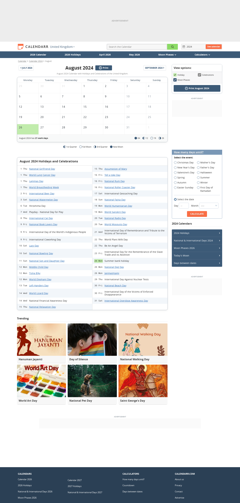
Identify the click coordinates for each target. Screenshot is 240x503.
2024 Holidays (181, 233)
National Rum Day (114, 181)
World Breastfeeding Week (44, 187)
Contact (179, 491)
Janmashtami (111, 273)
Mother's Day (207, 162)
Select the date (185, 199)
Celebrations (206, 75)
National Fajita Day (115, 199)
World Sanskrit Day (115, 212)
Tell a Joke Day (112, 175)
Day (182, 205)
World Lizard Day (38, 293)
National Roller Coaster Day (119, 187)
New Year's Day (185, 167)
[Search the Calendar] (172, 47)
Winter (203, 182)
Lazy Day (34, 245)
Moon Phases (181, 80)
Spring (180, 177)
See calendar (213, 46)
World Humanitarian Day (118, 205)
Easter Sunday (185, 187)
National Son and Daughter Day (46, 260)
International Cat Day (41, 218)
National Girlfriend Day (42, 168)
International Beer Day (41, 193)
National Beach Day (115, 285)
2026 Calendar (38, 54)
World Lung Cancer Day (42, 175)
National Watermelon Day (43, 199)
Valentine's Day (185, 172)
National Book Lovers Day (43, 224)
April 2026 (105, 54)
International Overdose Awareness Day (126, 300)
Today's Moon (181, 255)
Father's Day (206, 167)
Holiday (178, 75)
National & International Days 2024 (193, 240)
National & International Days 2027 (85, 492)
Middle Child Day (38, 267)
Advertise (179, 497)
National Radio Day (115, 218)
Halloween (205, 172)
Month (204, 205)
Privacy (178, 485)
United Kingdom (62, 47)
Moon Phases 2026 (184, 248)
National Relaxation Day (42, 306)
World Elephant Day (40, 279)
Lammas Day (36, 181)
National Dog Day (114, 267)
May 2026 (134, 54)
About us (179, 479)
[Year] (190, 46)
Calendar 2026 (25, 479)
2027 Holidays (75, 486)
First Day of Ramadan (205, 189)
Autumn (181, 182)
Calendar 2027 (75, 480)
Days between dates (185, 263)
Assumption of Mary (115, 168)
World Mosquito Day (115, 224)
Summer (204, 177)
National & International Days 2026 (35, 491)
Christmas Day (185, 162)
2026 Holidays (73, 54)
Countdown (128, 485)
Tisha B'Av (34, 273)
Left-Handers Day (38, 285)
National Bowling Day (41, 253)
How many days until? (189, 152)
